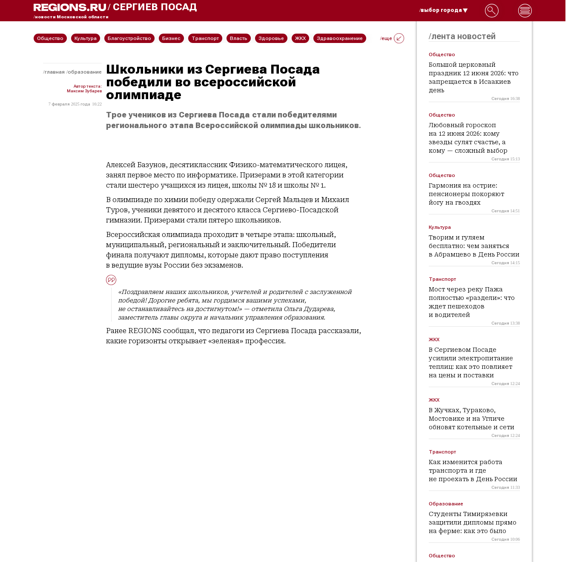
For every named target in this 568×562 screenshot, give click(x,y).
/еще (392, 38)
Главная (55, 72)
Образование (85, 72)
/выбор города (443, 10)
